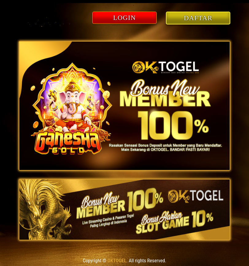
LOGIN (124, 17)
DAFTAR (198, 18)
